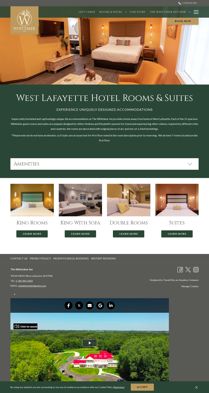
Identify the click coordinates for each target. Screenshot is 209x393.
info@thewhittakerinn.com (32, 285)
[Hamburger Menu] (195, 12)
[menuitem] (19, 258)
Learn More (32, 233)
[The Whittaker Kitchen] (148, 12)
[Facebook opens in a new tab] (180, 269)
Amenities (103, 164)
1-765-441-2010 (24, 280)
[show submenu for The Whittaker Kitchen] (170, 12)
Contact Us (18, 258)
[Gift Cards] (67, 12)
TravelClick (169, 280)
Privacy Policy (40, 258)
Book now (183, 21)
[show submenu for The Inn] (189, 12)
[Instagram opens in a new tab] (196, 269)
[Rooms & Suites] (91, 12)
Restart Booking (103, 258)
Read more (118, 387)
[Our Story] (118, 12)
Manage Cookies (190, 286)
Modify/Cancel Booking (71, 258)
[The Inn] (180, 12)
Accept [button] (142, 387)
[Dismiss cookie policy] (196, 387)
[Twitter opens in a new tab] (188, 269)
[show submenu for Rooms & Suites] (106, 12)
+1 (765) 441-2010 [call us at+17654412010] (187, 3)
